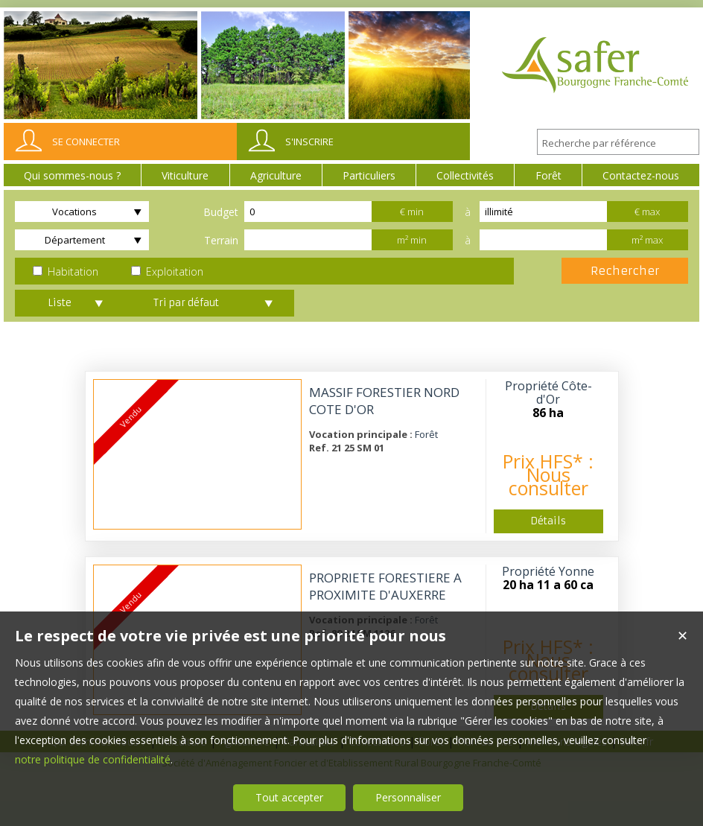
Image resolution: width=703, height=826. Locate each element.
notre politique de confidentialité (93, 759)
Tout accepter (289, 797)
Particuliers (369, 175)
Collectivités (465, 175)
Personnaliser (408, 797)
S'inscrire (309, 141)
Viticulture (185, 175)
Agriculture (276, 175)
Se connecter (86, 141)
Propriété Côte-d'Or (548, 392)
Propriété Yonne (548, 571)
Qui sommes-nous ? (72, 175)
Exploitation (167, 271)
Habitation (65, 271)
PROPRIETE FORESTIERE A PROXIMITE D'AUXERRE (385, 586)
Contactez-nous (640, 175)
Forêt (548, 175)
